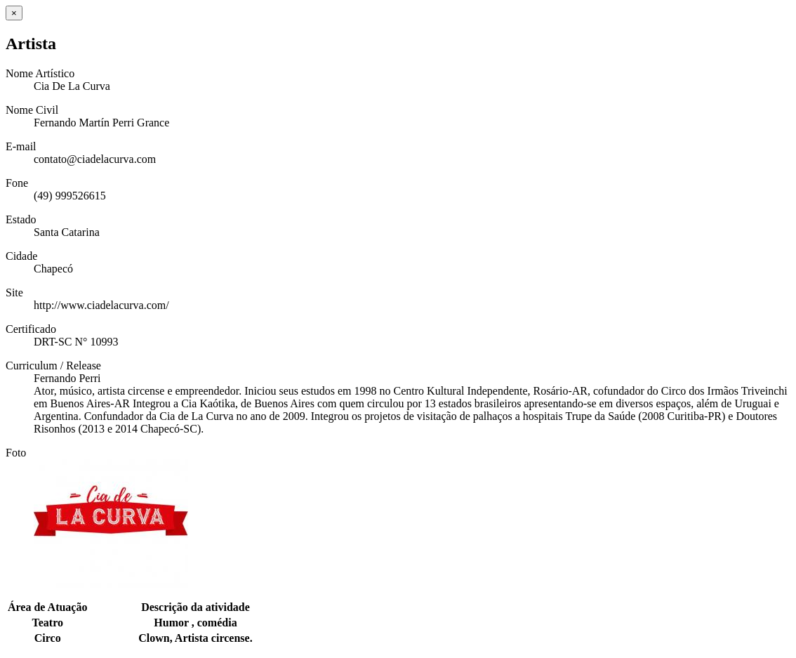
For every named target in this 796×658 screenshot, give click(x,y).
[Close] (14, 13)
